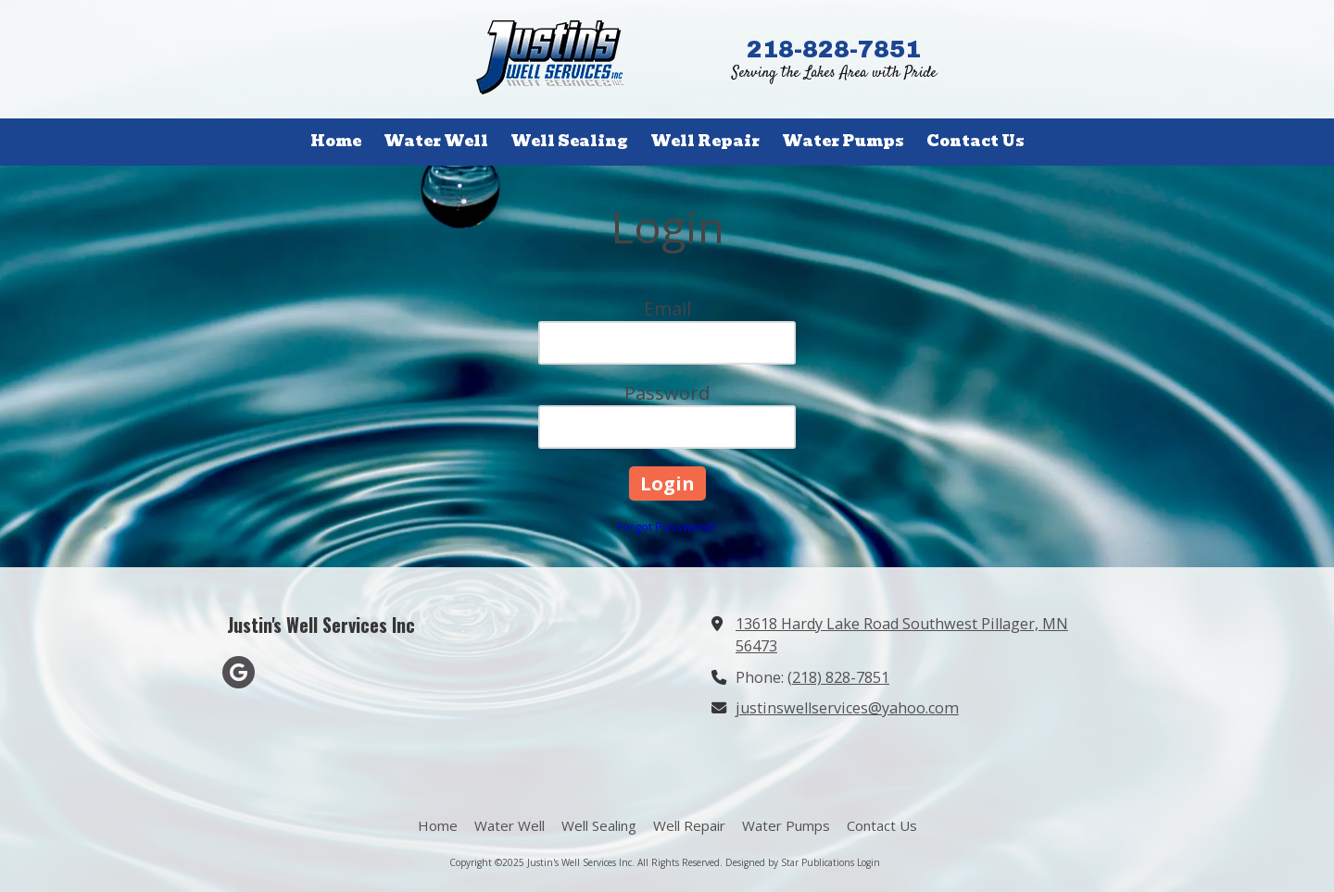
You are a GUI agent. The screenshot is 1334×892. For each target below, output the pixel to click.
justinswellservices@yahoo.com (847, 708)
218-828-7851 (834, 49)
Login (868, 862)
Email (667, 308)
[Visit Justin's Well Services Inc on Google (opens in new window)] (238, 672)
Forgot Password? (667, 526)
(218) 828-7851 (838, 677)
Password (667, 392)
